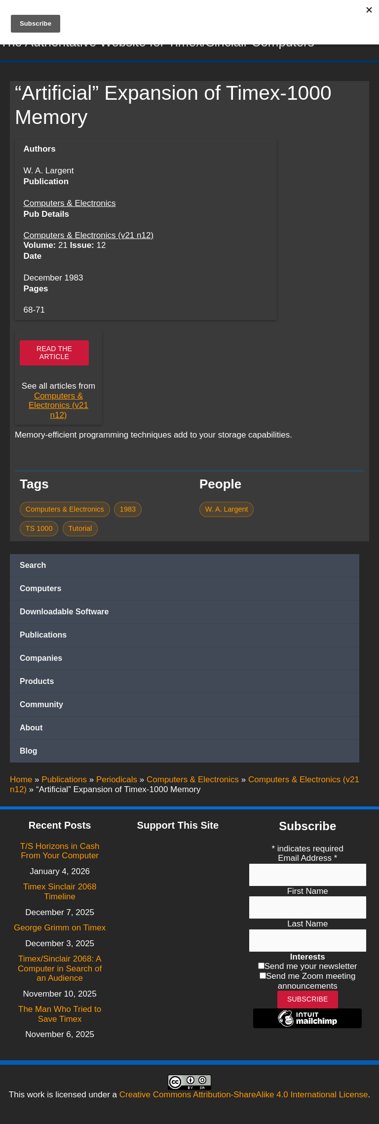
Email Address (307, 858)
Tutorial (80, 531)
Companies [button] (41, 660)
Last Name (307, 923)
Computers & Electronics (69, 205)
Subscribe (307, 999)
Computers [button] (40, 590)
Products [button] (37, 683)
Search (33, 567)
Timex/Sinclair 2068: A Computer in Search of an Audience (60, 968)
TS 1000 (39, 531)
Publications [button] (43, 637)
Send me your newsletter (311, 966)
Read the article (54, 354)
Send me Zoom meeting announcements (310, 981)
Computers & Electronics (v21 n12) (88, 237)
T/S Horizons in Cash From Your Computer (60, 851)
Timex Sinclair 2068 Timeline (60, 891)
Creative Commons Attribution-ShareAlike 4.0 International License (243, 1094)
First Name (307, 891)
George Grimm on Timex (60, 927)
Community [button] (41, 706)
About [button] (31, 729)
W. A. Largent (226, 511)
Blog (29, 753)
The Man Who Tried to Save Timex (59, 1014)
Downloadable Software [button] (64, 613)
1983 (128, 511)
